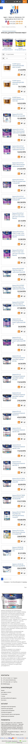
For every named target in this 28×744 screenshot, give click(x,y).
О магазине (4, 694)
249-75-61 (16, 23)
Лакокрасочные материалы (9, 31)
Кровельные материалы (7, 716)
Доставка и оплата (6, 692)
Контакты (3, 700)
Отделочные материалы (7, 710)
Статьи (3, 696)
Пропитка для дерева (7, 708)
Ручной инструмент (6, 712)
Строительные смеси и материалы (10, 714)
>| (10, 579)
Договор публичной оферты (8, 698)
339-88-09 (16, 21)
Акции (2, 690)
